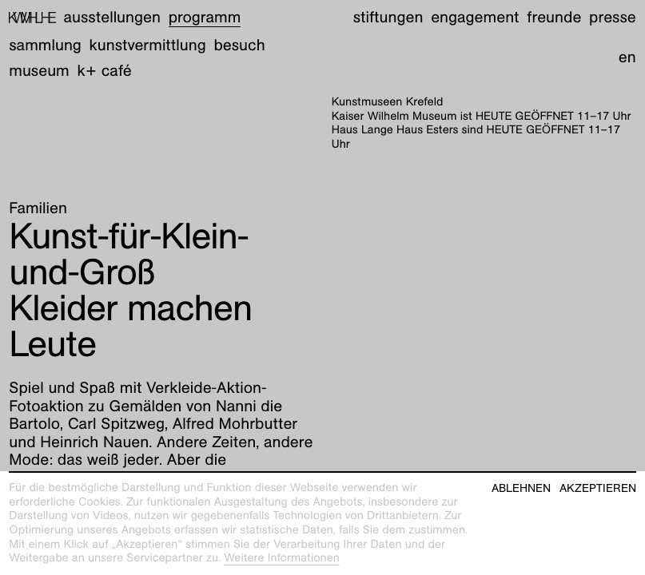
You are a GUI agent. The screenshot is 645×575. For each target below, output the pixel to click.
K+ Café (105, 71)
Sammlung (45, 45)
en (627, 57)
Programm (205, 17)
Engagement (475, 17)
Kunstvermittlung (148, 45)
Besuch (239, 45)
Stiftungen (388, 17)
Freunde (554, 17)
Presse (612, 17)
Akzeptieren (597, 488)
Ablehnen (521, 488)
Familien (38, 208)
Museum (39, 71)
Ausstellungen (112, 17)
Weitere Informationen (282, 558)
